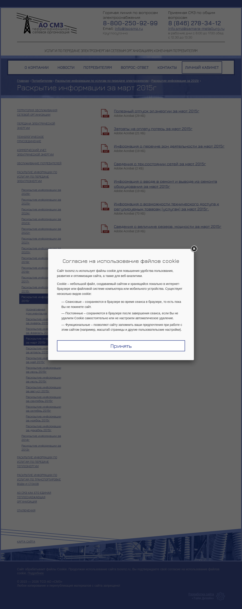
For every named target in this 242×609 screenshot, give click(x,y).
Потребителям (42, 81)
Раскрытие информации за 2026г (41, 192)
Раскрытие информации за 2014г (41, 438)
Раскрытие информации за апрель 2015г (43, 350)
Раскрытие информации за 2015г (175, 81)
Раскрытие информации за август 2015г (43, 389)
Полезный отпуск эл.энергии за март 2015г (156, 111)
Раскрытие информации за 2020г (41, 250)
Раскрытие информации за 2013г (41, 447)
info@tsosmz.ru (129, 28)
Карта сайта (26, 541)
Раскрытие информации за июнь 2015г (43, 369)
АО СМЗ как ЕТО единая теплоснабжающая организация (34, 497)
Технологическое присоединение (30, 139)
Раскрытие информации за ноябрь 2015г (43, 418)
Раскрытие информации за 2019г (41, 260)
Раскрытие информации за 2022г (41, 230)
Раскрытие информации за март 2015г (43, 340)
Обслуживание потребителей (39, 163)
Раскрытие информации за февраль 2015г (43, 330)
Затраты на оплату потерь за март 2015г (153, 128)
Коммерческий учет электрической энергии (35, 152)
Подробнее (36, 573)
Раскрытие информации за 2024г (41, 211)
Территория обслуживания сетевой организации (37, 112)
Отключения (26, 510)
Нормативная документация (36, 311)
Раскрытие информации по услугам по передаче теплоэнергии (37, 461)
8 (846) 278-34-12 (194, 23)
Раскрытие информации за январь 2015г (43, 321)
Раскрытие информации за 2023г (41, 221)
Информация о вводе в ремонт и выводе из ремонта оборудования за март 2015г (165, 184)
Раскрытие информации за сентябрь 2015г (43, 399)
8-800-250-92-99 (130, 23)
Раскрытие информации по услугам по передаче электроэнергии (101, 81)
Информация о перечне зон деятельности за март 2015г (169, 146)
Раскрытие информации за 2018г (41, 269)
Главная (23, 81)
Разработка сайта (201, 594)
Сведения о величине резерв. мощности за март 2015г (167, 226)
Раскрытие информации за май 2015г (43, 360)
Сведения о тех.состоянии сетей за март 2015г (160, 163)
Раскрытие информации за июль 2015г (43, 379)
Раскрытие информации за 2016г (41, 289)
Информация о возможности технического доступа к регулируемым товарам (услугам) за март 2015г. (166, 206)
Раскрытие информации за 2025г (41, 201)
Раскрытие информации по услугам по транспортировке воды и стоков (39, 479)
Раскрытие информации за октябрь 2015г (43, 408)
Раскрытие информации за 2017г (41, 279)
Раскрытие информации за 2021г (41, 240)
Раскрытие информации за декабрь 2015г (43, 428)
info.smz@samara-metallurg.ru (196, 28)
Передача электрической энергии (36, 125)
